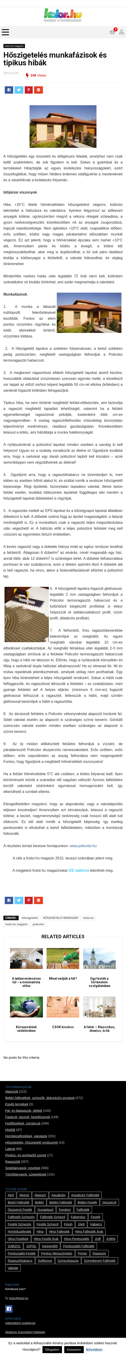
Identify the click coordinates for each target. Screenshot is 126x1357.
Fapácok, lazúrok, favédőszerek (27, 1117)
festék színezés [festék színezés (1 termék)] (19, 1224)
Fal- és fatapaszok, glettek (23, 1110)
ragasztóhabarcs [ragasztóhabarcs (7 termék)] (20, 1260)
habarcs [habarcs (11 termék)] (96, 1224)
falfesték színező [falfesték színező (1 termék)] (52, 1217)
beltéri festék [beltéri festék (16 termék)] (87, 1202)
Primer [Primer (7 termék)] (82, 1253)
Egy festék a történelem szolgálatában (99, 982)
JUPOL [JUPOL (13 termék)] (31, 1246)
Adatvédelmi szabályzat (20, 1323)
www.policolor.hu (83, 846)
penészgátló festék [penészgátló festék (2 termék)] (22, 1253)
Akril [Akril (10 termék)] (11, 1195)
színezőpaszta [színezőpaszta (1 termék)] (68, 1260)
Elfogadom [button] (52, 1349)
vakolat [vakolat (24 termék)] (13, 1268)
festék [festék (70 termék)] (95, 1217)
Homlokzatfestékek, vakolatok (26, 1136)
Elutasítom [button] (74, 1349)
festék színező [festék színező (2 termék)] (48, 1224)
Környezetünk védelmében (26, 1028)
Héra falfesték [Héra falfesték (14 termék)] (59, 1231)
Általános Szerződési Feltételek (25, 1332)
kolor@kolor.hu (18, 1298)
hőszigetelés (30, 918)
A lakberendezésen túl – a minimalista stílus (26, 982)
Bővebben (94, 1349)
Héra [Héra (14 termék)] (40, 1231)
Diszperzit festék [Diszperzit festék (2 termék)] (20, 1209)
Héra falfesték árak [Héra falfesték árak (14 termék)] (89, 1231)
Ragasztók (12, 1161)
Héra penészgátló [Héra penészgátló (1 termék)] (76, 1239)
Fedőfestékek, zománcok (23, 1123)
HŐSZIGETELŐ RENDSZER (60, 918)
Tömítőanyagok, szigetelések (25, 1174)
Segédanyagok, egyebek (22, 1168)
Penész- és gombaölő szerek (25, 1155)
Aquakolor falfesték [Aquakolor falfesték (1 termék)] (85, 1195)
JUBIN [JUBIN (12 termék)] (110, 1239)
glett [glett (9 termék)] (81, 1224)
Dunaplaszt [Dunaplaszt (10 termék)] (45, 1209)
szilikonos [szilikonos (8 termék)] (45, 1260)
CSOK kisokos (63, 1027)
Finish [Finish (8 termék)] (68, 1224)
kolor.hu (88, 918)
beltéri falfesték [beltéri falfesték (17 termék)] (60, 1202)
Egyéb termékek (16, 1104)
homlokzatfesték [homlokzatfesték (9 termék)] (19, 1231)
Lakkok (10, 1149)
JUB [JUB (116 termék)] (98, 1239)
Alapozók (11, 1091)
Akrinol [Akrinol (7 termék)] (24, 1195)
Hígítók (10, 1130)
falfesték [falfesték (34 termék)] (83, 1209)
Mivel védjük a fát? (63, 978)
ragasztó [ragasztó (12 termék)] (99, 1253)
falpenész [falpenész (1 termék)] (78, 1217)
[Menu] (5, 32)
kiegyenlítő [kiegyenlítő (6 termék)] (50, 1246)
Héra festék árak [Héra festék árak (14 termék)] (46, 1239)
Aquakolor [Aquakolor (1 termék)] (59, 1195)
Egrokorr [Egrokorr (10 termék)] (65, 1209)
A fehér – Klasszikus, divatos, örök (99, 1028)
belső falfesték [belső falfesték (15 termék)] (19, 1202)
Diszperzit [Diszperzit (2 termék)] (109, 1202)
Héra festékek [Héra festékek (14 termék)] (18, 1239)
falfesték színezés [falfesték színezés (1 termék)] (21, 1217)
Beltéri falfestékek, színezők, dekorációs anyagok (40, 1098)
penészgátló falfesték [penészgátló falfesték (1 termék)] (78, 1246)
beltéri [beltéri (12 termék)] (39, 1202)
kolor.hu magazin (14, 46)
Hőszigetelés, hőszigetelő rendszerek (31, 1142)
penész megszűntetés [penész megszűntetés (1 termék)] (56, 1253)
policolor (38, 924)
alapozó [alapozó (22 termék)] (40, 1195)
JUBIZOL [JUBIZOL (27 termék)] (14, 1246)
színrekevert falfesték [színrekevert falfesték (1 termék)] (100, 1260)
